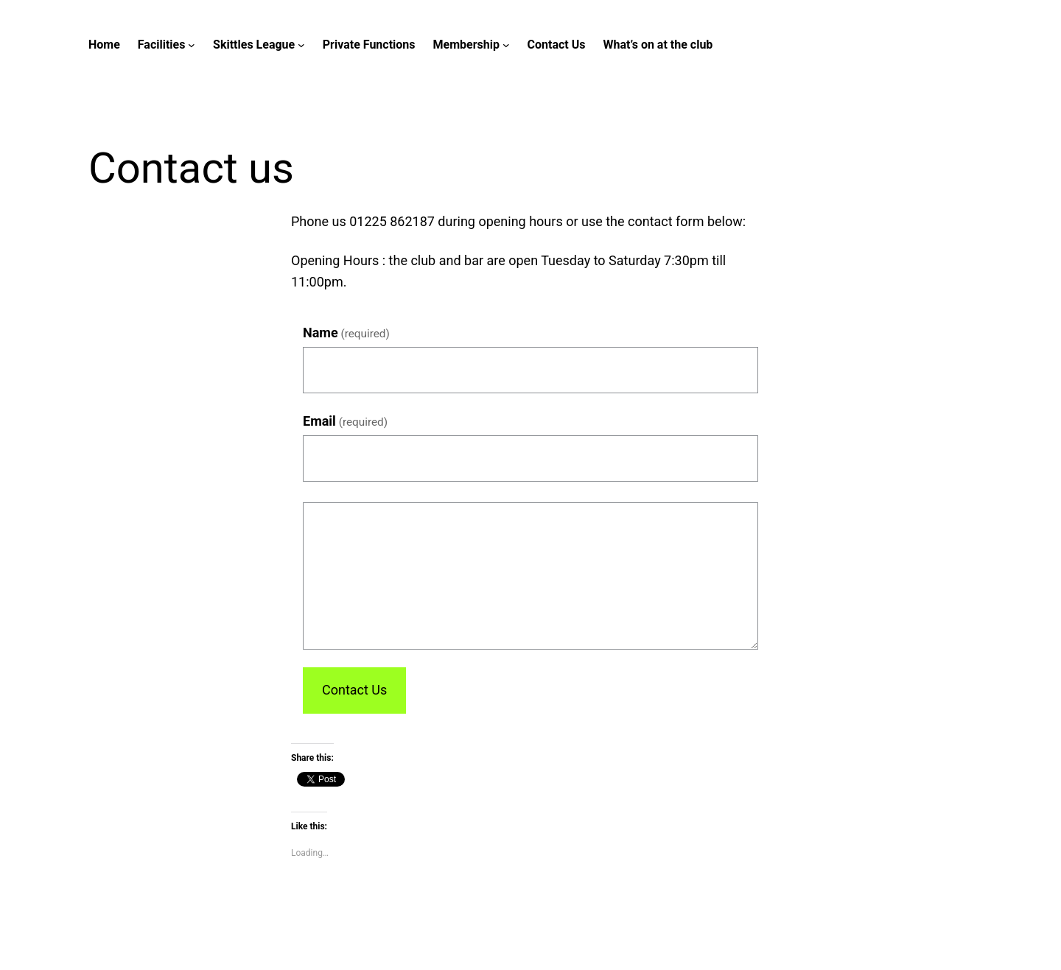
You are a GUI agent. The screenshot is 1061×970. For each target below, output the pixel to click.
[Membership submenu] (506, 45)
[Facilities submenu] (191, 45)
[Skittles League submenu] (301, 45)
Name (346, 332)
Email (345, 421)
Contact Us (354, 689)
